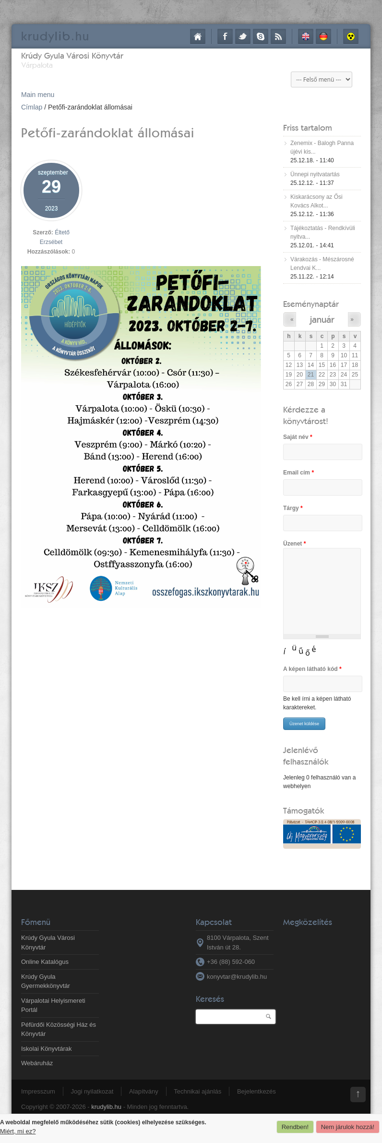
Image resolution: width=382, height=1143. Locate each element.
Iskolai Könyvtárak (46, 1048)
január (322, 319)
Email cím (298, 472)
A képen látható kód (312, 669)
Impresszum (38, 1091)
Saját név (297, 437)
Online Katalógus (45, 961)
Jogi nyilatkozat (92, 1091)
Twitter (243, 36)
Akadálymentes (350, 36)
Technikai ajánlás (197, 1091)
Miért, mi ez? (18, 1131)
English (305, 36)
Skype (260, 36)
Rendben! (295, 1127)
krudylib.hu (106, 1106)
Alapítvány (143, 1091)
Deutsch (323, 36)
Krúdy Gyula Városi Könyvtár (72, 55)
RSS (278, 36)
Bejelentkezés (256, 1091)
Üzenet (294, 543)
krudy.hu (55, 35)
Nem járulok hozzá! (347, 1127)
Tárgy (293, 508)
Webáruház (37, 1063)
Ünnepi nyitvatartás (315, 174)
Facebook (225, 36)
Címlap (197, 36)
